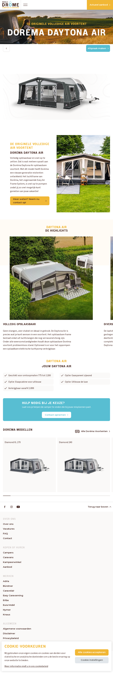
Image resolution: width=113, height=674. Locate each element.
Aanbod (7, 567)
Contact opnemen (56, 415)
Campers (8, 553)
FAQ (5, 534)
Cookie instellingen (92, 660)
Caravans (8, 558)
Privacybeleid (11, 639)
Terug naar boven (99, 507)
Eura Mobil (9, 605)
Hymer (7, 610)
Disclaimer (9, 634)
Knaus (6, 615)
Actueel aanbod (96, 4)
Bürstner (8, 586)
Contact (7, 539)
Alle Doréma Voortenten (92, 431)
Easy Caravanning (13, 596)
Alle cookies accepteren (92, 652)
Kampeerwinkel (12, 562)
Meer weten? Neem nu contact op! (29, 201)
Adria (6, 581)
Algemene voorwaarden (17, 629)
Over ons (8, 524)
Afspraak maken (98, 48)
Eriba (6, 601)
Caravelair (8, 591)
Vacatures (8, 529)
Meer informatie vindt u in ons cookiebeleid (26, 666)
